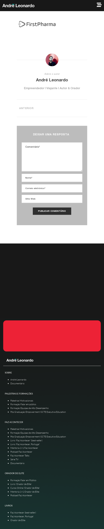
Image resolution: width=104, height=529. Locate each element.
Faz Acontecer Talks (19, 455)
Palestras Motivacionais (21, 400)
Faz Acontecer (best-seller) (23, 512)
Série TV (14, 459)
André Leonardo (52, 79)
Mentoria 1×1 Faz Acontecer (24, 448)
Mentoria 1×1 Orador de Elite (24, 491)
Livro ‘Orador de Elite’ (21, 484)
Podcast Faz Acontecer (21, 451)
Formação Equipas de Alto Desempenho (29, 408)
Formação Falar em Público (23, 480)
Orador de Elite (17, 520)
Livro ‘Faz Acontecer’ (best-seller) (26, 440)
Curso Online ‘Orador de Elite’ (25, 487)
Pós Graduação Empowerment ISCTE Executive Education (38, 412)
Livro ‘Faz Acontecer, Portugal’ (25, 444)
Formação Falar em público (23, 404)
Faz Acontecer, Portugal (21, 516)
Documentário (17, 383)
